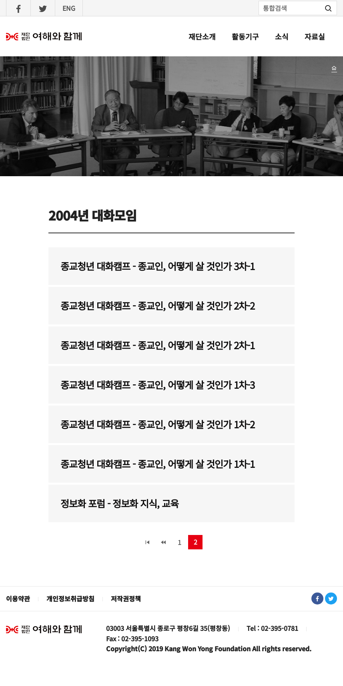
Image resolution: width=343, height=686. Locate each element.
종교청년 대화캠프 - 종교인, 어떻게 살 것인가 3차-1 (157, 266)
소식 (282, 36)
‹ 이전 (163, 542)
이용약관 (18, 598)
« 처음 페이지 (147, 542)
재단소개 (202, 36)
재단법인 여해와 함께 (44, 629)
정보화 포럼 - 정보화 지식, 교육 (119, 503)
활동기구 (245, 36)
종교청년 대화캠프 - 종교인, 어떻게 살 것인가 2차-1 (157, 345)
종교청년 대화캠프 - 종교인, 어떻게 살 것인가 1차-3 (157, 385)
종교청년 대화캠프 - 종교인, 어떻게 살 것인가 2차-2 (157, 305)
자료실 (315, 36)
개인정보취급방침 (70, 598)
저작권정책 (126, 598)
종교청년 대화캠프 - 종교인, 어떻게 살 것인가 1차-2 (157, 424)
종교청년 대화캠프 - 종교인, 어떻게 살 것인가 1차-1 (157, 464)
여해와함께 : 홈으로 (44, 36)
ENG (68, 8)
